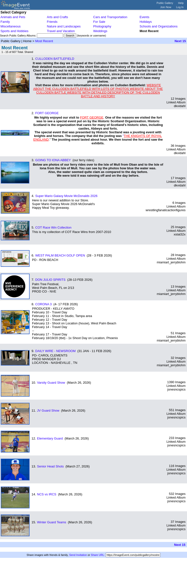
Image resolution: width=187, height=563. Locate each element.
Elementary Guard (50, 438)
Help (181, 2)
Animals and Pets (12, 17)
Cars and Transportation (110, 17)
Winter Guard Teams (51, 522)
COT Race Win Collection (53, 227)
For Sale (99, 22)
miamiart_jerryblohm (171, 262)
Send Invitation (78, 554)
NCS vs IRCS (46, 494)
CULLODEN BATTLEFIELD (54, 59)
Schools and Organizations (158, 26)
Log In (180, 7)
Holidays (146, 22)
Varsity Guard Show (51, 382)
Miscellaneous (10, 26)
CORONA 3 (43, 304)
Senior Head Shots (50, 466)
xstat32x (180, 234)
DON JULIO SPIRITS (50, 280)
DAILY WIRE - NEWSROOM (55, 351)
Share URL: (98, 554)
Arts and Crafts (57, 17)
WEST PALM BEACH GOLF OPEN (60, 255)
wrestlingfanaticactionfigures (166, 210)
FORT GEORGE (47, 113)
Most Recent (44, 41)
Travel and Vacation (61, 31)
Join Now (165, 7)
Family (5, 22)
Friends (52, 22)
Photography (102, 26)
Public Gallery (165, 2)
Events (144, 17)
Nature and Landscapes (64, 26)
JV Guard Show (48, 410)
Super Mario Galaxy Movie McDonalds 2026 (66, 196)
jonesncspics (176, 389)
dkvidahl (180, 106)
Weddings (100, 31)
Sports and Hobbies (14, 31)
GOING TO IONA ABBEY (53, 160)
